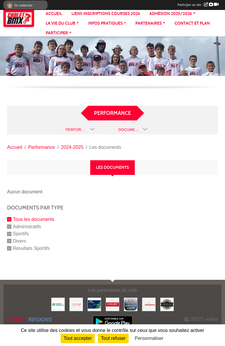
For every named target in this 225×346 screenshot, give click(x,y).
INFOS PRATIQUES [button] (105, 23)
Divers (19, 240)
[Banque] (58, 303)
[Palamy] (149, 303)
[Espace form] (130, 303)
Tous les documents (33, 219)
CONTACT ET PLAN (192, 23)
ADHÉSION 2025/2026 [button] (170, 13)
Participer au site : (198, 5)
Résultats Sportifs (31, 248)
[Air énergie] (76, 303)
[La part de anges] (167, 303)
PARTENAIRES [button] (148, 23)
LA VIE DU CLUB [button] (60, 23)
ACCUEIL (54, 13)
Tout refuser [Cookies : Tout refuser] (113, 338)
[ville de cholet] (112, 303)
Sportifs (21, 233)
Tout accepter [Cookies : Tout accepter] (78, 338)
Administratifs (27, 226)
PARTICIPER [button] (57, 32)
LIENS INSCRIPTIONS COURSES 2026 (105, 13)
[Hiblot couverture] (94, 303)
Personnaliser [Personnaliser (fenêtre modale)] (149, 338)
